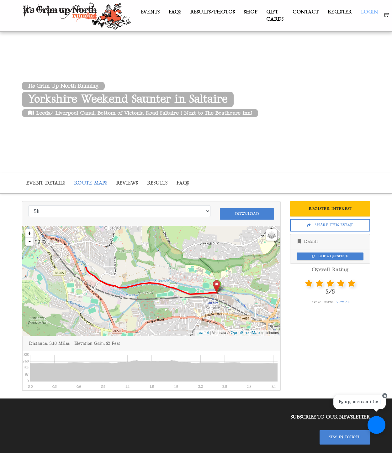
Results (157, 183)
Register (340, 12)
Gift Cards (274, 15)
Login (369, 12)
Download (247, 210)
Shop (250, 12)
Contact (306, 12)
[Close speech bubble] (382, 405)
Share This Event (330, 225)
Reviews (127, 183)
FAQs (175, 12)
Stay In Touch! (345, 434)
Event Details (45, 183)
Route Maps (90, 183)
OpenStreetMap (245, 330)
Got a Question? (330, 256)
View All (343, 302)
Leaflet (203, 330)
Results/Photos (212, 12)
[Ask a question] (373, 434)
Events (150, 12)
